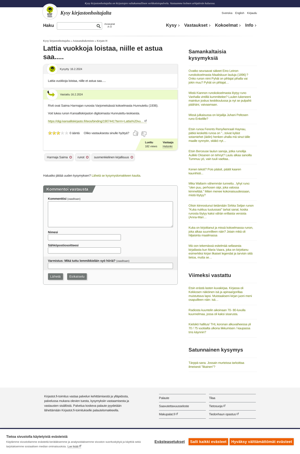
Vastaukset (196, 25)
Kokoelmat (226, 25)
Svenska (227, 13)
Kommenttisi (57, 198)
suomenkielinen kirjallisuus (111, 157)
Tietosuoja (215, 406)
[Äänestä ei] (143, 134)
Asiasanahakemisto (83, 40)
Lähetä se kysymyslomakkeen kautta (116, 175)
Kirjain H (102, 40)
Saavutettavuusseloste (174, 406)
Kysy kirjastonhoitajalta (56, 40)
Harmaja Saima (57, 157)
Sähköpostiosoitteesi (63, 245)
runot (81, 157)
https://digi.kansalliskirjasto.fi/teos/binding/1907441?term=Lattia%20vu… (96, 121)
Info (249, 25)
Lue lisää (73, 446)
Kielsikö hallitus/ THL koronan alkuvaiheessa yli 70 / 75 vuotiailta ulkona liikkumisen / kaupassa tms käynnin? (220, 328)
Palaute (164, 398)
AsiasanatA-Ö (109, 25)
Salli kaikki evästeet (208, 441)
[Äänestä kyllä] (136, 133)
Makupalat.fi (167, 414)
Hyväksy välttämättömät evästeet (261, 441)
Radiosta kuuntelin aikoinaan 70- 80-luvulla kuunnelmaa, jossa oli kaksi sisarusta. (217, 312)
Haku (48, 25)
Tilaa (212, 398)
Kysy (171, 25)
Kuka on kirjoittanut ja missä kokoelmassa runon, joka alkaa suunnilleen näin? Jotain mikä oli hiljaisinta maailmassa (221, 231)
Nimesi (53, 232)
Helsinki (167, 146)
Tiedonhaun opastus (222, 414)
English (239, 13)
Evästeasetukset (169, 441)
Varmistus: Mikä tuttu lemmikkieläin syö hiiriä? (81, 260)
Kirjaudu (252, 13)
